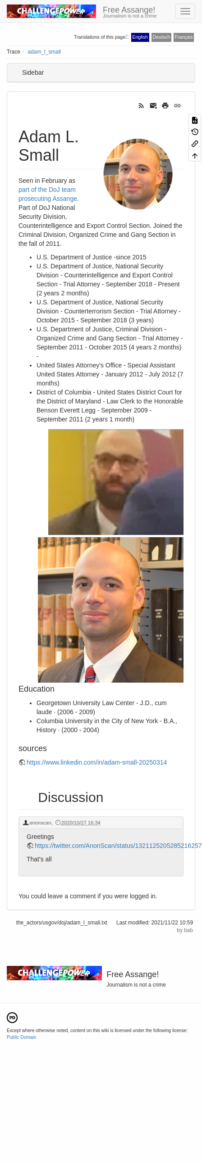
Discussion (70, 797)
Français (183, 37)
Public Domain (21, 1037)
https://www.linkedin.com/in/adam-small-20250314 (97, 762)
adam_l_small (44, 52)
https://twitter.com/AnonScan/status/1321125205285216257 (118, 845)
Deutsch (161, 37)
